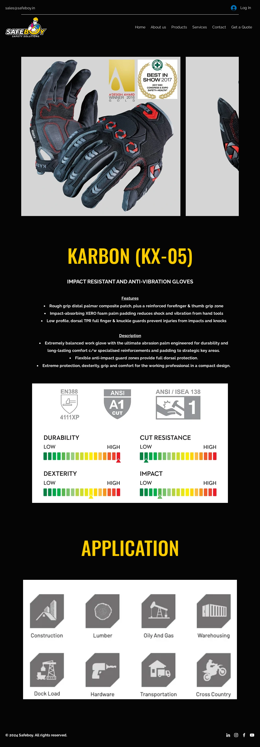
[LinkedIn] (228, 735)
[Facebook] (244, 735)
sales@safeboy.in (20, 8)
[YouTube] (252, 735)
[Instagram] (236, 735)
